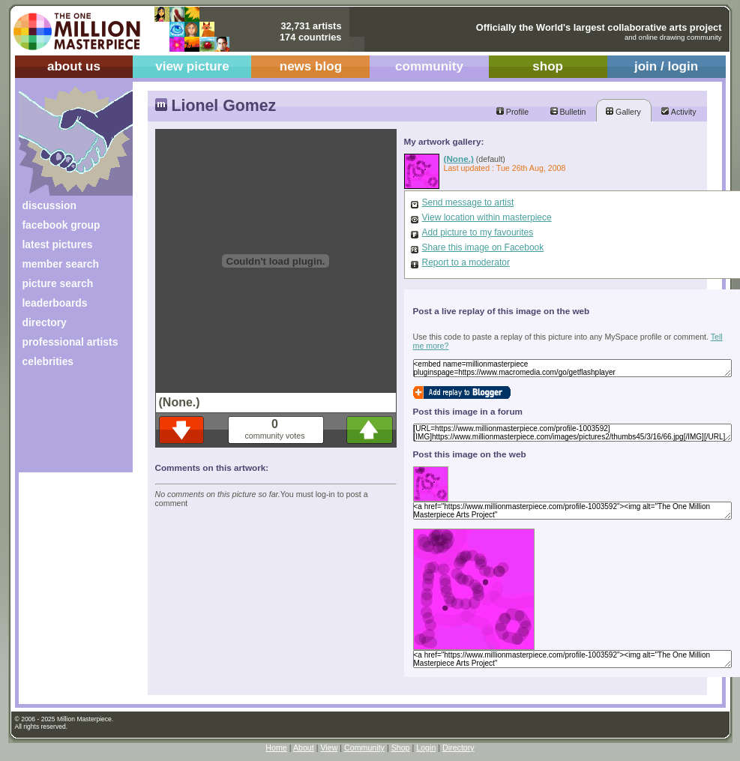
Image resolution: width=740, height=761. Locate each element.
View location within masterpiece (487, 217)
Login (426, 747)
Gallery (623, 111)
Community (364, 747)
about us (73, 66)
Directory (458, 747)
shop (547, 66)
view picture (192, 66)
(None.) (459, 158)
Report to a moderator (466, 262)
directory (44, 322)
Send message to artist (468, 202)
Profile (512, 111)
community (429, 66)
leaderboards (55, 303)
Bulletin (568, 111)
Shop (400, 747)
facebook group (61, 225)
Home (275, 747)
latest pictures (57, 244)
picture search (58, 283)
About (303, 747)
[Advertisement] (65, 425)
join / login (666, 66)
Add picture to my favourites (478, 232)
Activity (678, 111)
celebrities (48, 361)
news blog (311, 66)
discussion (49, 205)
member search (60, 264)
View (328, 747)
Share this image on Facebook (483, 247)
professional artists (70, 342)
